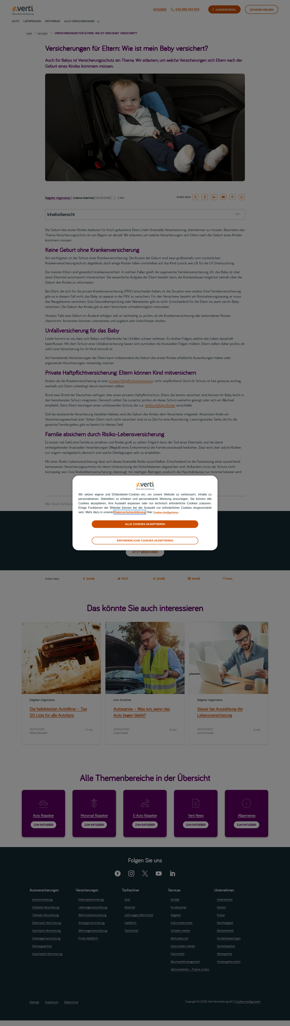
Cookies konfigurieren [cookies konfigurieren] (169, 512)
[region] (145, 513)
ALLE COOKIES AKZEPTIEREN (145, 524)
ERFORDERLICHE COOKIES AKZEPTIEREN (145, 540)
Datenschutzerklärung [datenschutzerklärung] (129, 512)
